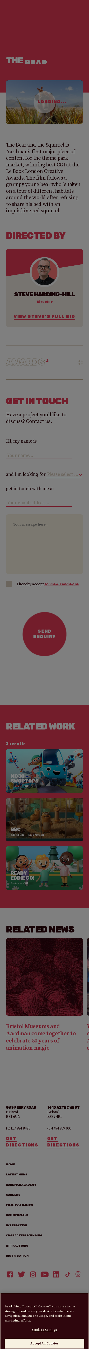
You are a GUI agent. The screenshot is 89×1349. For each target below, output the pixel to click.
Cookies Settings (44, 1334)
